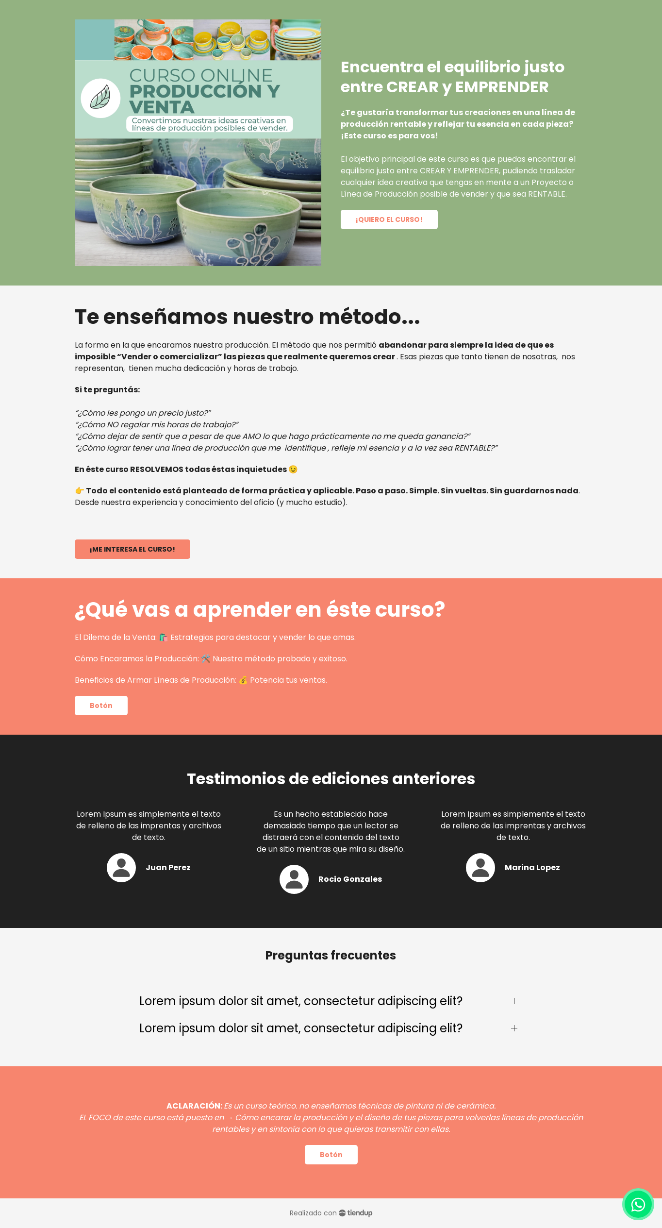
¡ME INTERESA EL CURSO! (132, 549)
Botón (101, 705)
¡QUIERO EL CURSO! (389, 219)
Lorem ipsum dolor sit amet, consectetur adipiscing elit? (301, 1001)
